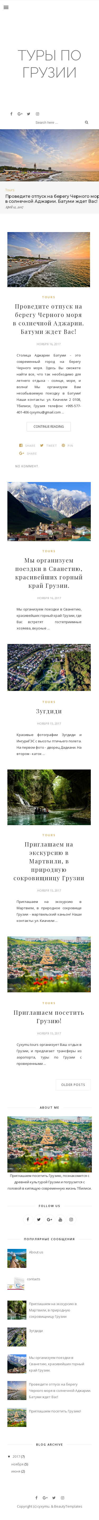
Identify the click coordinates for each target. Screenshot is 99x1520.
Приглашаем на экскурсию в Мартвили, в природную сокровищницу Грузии (48, 861)
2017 (16, 1456)
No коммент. (27, 466)
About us (36, 1252)
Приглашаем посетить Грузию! (48, 1016)
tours (10, 189)
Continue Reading (49, 426)
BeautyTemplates (68, 1506)
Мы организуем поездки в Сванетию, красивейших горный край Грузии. (49, 572)
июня (15, 1471)
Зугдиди (49, 711)
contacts (33, 1279)
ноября (17, 1464)
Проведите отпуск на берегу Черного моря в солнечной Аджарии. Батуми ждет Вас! (48, 318)
